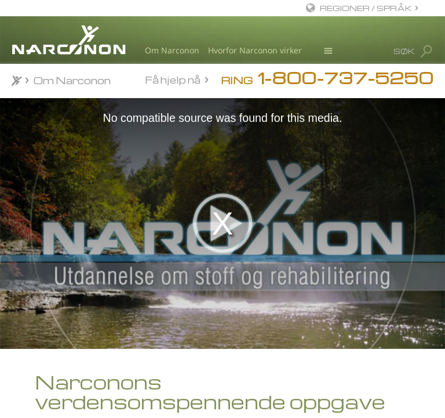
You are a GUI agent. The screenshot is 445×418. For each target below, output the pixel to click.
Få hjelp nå (172, 79)
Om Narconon (172, 50)
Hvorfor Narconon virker (255, 50)
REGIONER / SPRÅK (366, 8)
